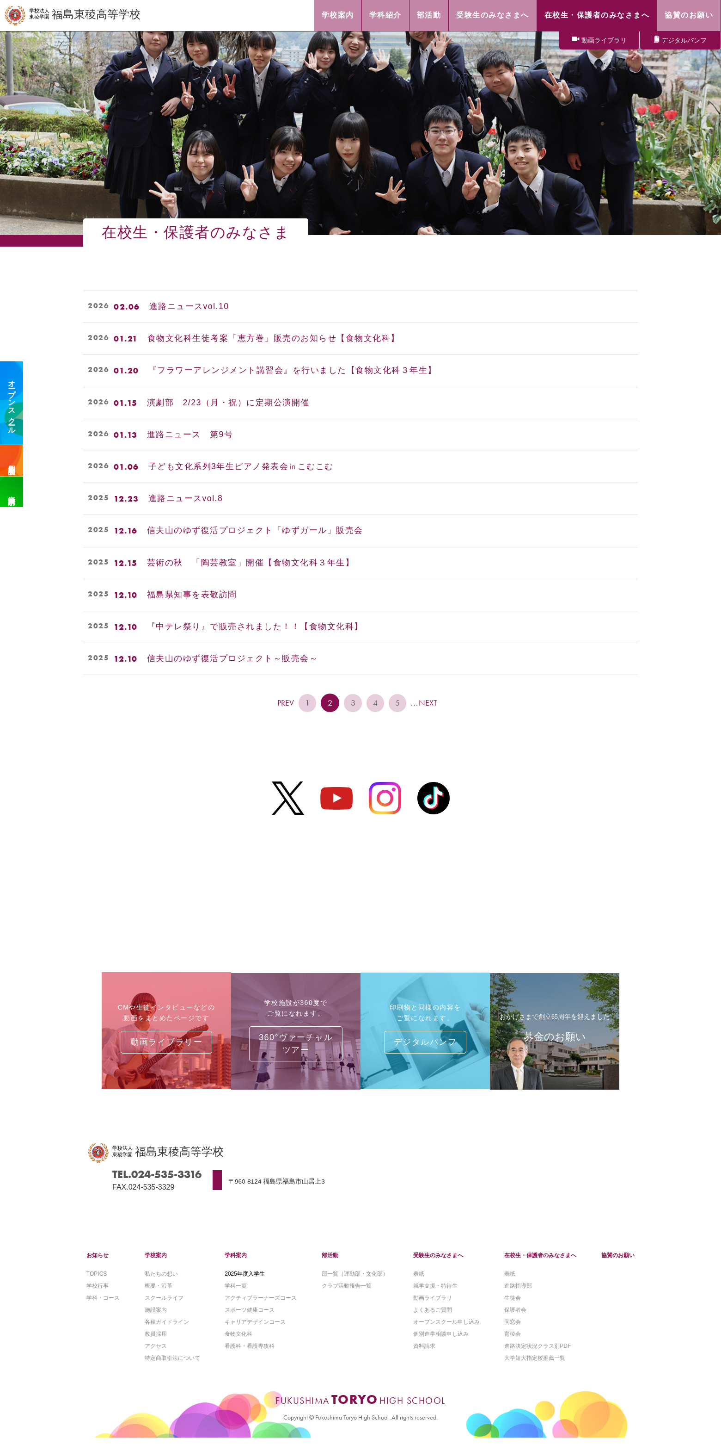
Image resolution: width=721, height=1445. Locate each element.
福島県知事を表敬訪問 (192, 595)
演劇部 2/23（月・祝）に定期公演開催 (228, 403)
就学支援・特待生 (435, 1292)
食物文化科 (238, 1341)
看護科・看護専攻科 (250, 1353)
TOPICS (96, 1280)
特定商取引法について (172, 1365)
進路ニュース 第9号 (190, 435)
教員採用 (156, 1341)
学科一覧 (236, 1292)
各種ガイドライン (167, 1329)
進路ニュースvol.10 (189, 306)
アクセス (156, 1353)
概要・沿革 (158, 1292)
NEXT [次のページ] (430, 703)
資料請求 (12, 491)
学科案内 (236, 1262)
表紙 (418, 1280)
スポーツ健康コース (250, 1316)
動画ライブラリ (604, 40)
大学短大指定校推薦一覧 (534, 1365)
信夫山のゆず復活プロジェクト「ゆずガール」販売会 (255, 530)
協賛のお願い (618, 1262)
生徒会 (512, 1304)
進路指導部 (518, 1292)
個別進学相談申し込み (441, 1341)
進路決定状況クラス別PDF (537, 1353)
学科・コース (103, 1304)
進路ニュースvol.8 (186, 498)
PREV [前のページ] (284, 703)
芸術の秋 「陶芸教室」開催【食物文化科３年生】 (250, 563)
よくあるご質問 (432, 1316)
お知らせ (97, 1262)
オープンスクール (12, 403)
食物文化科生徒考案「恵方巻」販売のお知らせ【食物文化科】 (273, 338)
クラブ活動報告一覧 (347, 1292)
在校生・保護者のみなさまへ (540, 1262)
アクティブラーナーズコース (261, 1304)
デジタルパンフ (684, 40)
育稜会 (512, 1341)
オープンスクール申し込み (446, 1329)
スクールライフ (164, 1304)
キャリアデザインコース (255, 1329)
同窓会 (512, 1329)
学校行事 (97, 1292)
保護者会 (515, 1316)
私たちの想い (161, 1280)
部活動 (330, 1262)
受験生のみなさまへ (438, 1262)
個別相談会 (12, 461)
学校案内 (156, 1262)
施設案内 (156, 1316)
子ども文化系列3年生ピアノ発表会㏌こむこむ (241, 466)
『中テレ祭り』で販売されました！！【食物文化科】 (255, 627)
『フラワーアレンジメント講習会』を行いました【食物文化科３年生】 (292, 370)
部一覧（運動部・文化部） (355, 1280)
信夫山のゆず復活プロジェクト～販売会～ (232, 659)
